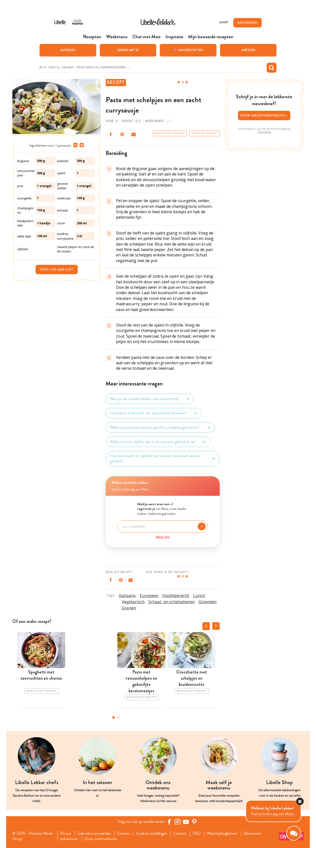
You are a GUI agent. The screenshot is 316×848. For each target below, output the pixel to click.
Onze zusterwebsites (100, 839)
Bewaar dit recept (170, 133)
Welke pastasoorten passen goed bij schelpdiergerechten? (160, 427)
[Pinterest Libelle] (194, 822)
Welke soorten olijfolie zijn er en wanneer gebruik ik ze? (158, 442)
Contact (179, 833)
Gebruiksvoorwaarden (94, 833)
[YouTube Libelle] (186, 822)
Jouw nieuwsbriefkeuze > (264, 115)
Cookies (123, 833)
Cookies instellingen (151, 833)
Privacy (65, 833)
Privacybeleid (264, 132)
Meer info (163, 536)
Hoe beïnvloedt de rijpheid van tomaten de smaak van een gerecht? (163, 458)
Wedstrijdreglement (222, 833)
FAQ (197, 833)
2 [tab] (118, 717)
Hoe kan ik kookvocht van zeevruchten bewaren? (154, 413)
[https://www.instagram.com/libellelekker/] (177, 822)
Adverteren (69, 839)
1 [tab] (113, 717)
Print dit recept (204, 133)
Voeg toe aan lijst (57, 269)
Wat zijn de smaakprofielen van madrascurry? (150, 399)
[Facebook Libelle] (169, 822)
